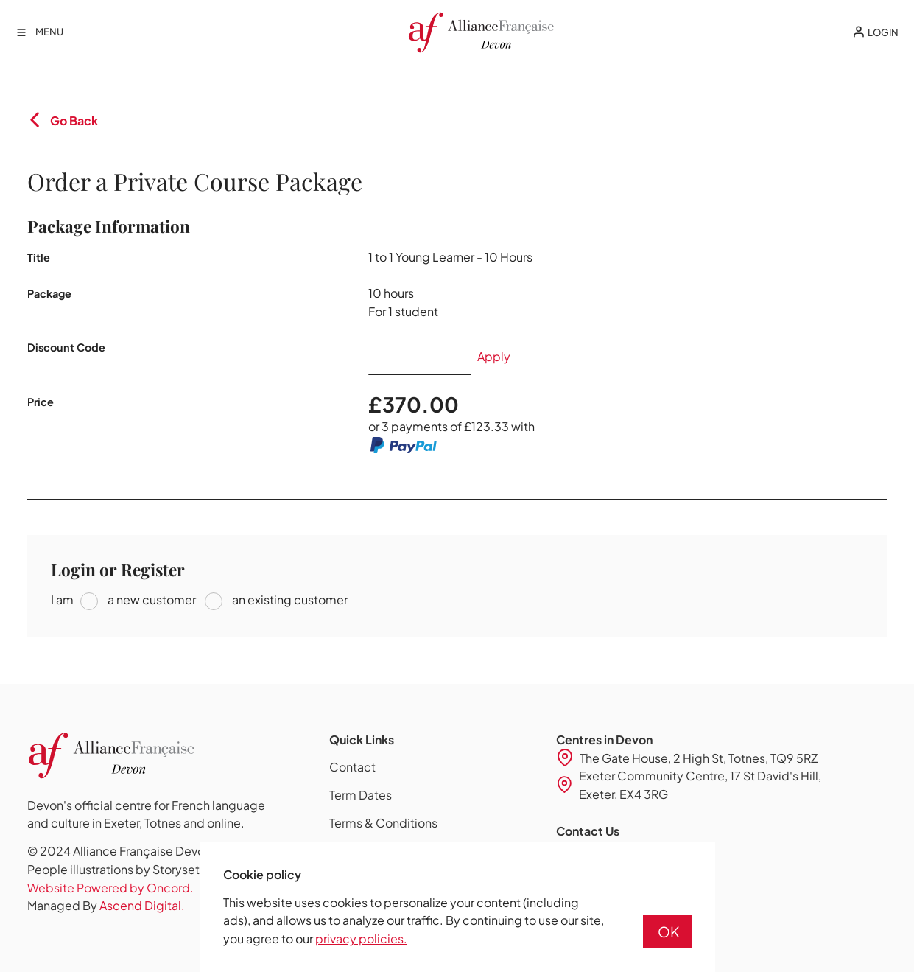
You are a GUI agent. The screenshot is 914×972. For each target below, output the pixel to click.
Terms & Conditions (383, 823)
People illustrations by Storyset (113, 869)
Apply (493, 356)
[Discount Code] (419, 356)
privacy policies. (361, 938)
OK (669, 931)
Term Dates (360, 795)
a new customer (150, 599)
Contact (352, 767)
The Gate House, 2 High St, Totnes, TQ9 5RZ (699, 758)
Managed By (106, 905)
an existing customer (289, 599)
